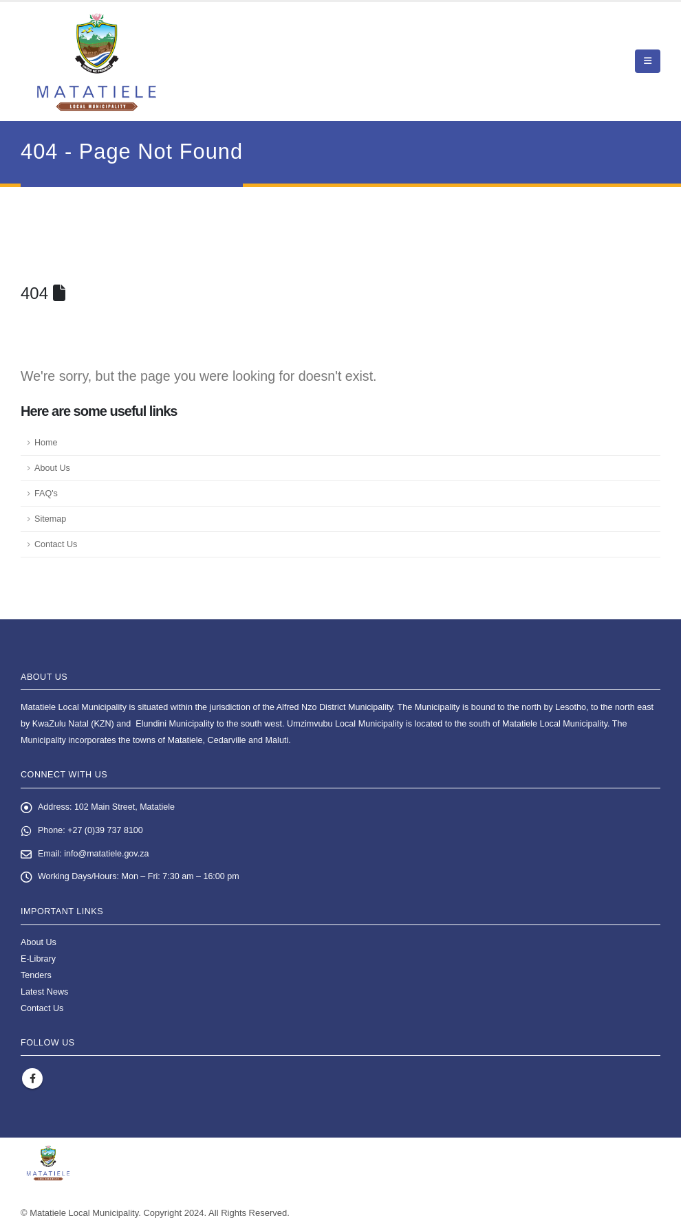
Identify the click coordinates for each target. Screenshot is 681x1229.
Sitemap (50, 519)
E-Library (38, 959)
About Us (52, 468)
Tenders (36, 975)
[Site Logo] (97, 61)
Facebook (32, 1079)
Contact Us (55, 544)
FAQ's (46, 493)
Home (46, 442)
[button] (647, 61)
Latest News (44, 992)
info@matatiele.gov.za (107, 854)
